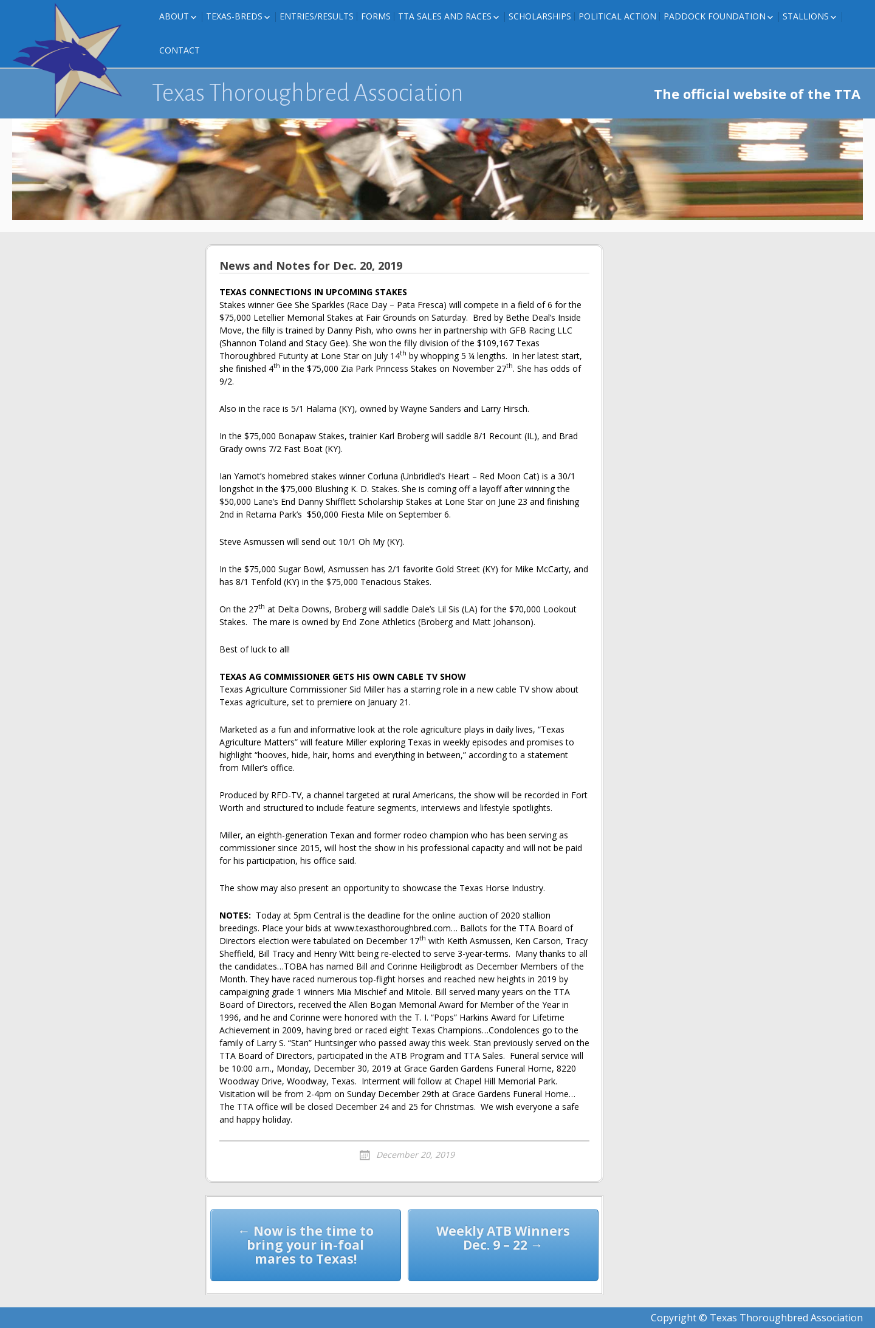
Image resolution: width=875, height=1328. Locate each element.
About (174, 16)
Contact (179, 50)
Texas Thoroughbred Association (308, 93)
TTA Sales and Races (445, 16)
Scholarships (540, 16)
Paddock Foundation (715, 16)
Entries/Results (317, 16)
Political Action (617, 16)
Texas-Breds (234, 16)
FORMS (376, 16)
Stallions (806, 16)
